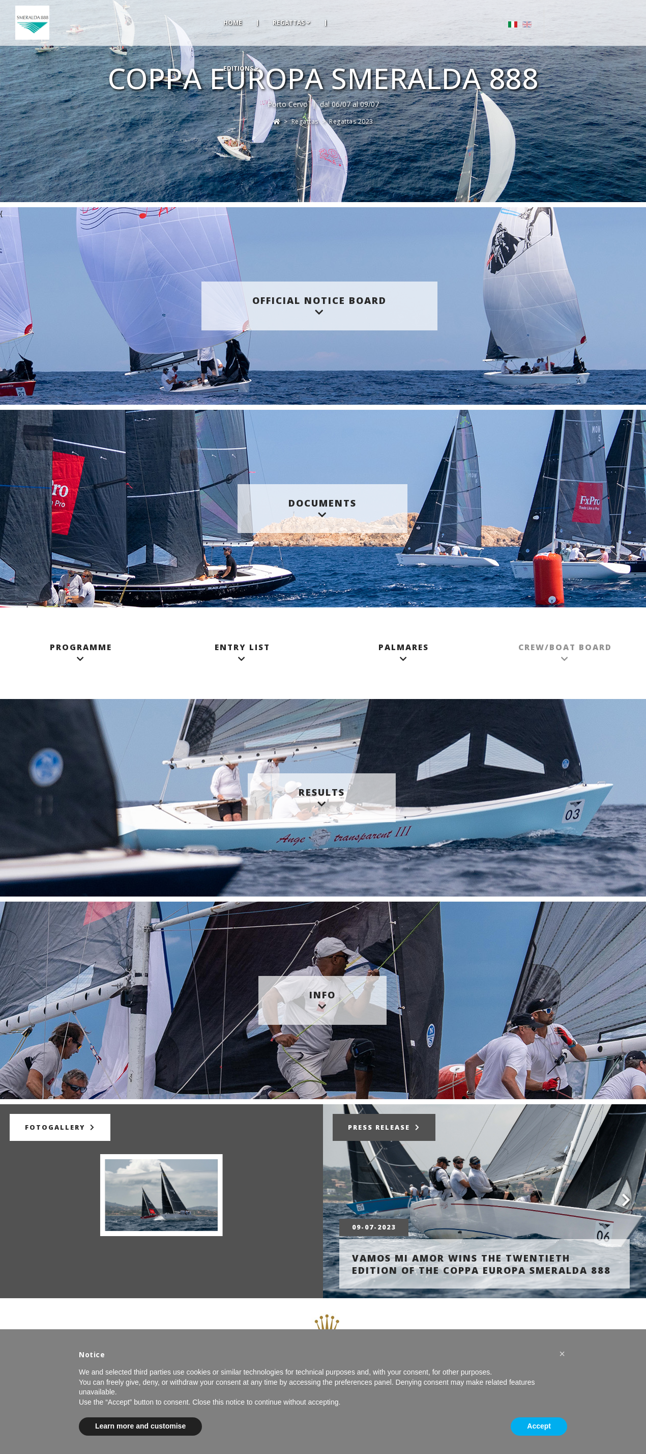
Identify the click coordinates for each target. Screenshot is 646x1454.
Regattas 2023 (351, 121)
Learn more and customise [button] (140, 1426)
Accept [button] (539, 1426)
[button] (562, 1354)
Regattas (304, 121)
